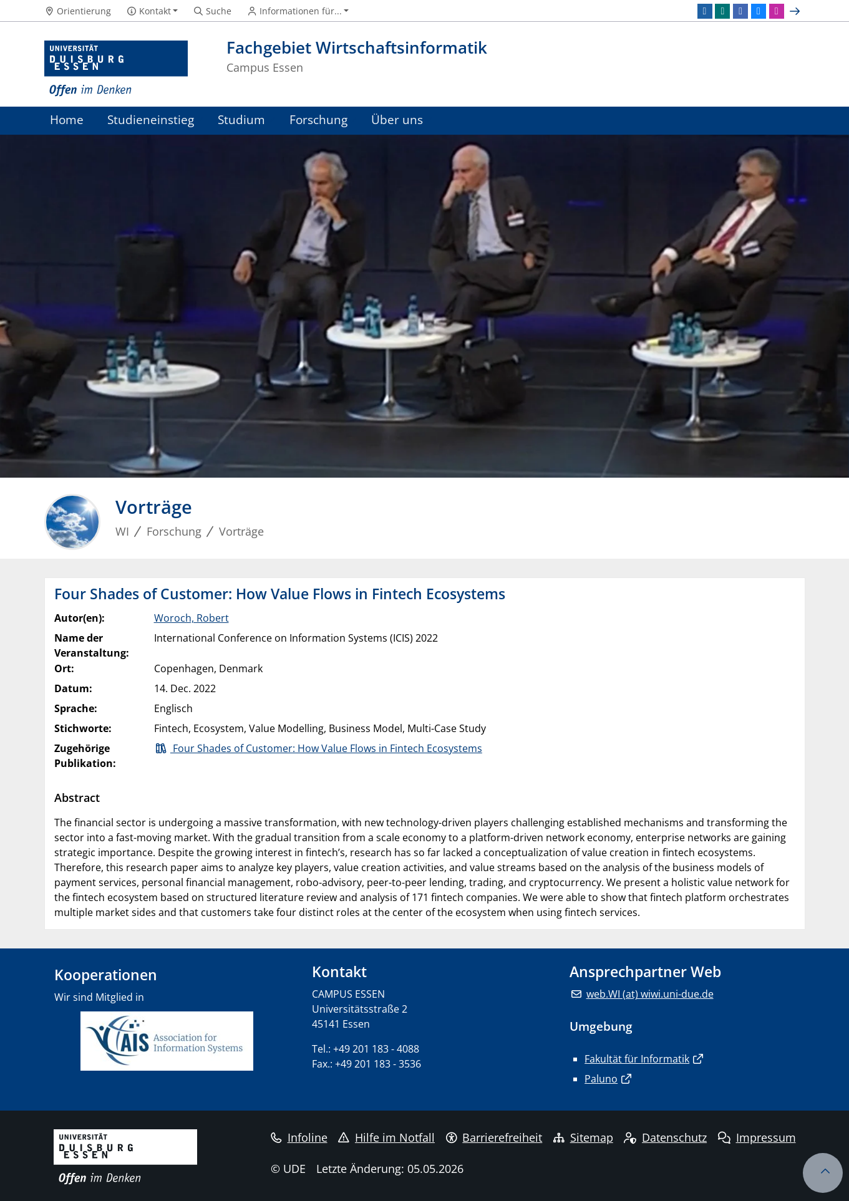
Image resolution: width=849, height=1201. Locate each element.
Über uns (397, 119)
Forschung (318, 119)
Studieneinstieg (150, 119)
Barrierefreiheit (494, 1137)
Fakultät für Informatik (637, 1059)
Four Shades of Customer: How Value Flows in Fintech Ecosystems (326, 748)
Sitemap (583, 1137)
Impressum (757, 1137)
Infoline (299, 1137)
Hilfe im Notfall (386, 1137)
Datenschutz (665, 1137)
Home (67, 119)
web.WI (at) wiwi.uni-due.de (650, 994)
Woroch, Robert (191, 618)
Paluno (601, 1079)
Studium (241, 119)
